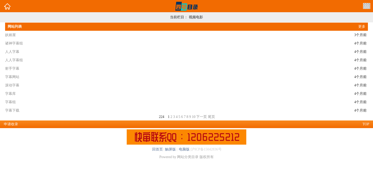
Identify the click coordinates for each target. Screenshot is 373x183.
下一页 (201, 117)
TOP (366, 124)
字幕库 (10, 94)
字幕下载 (12, 110)
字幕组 (10, 102)
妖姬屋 (10, 35)
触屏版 (170, 149)
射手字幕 (12, 68)
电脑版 (184, 149)
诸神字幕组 (14, 43)
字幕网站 (12, 77)
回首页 (157, 149)
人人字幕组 (14, 60)
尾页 (211, 117)
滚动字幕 (12, 85)
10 (193, 117)
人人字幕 (12, 52)
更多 (361, 26)
